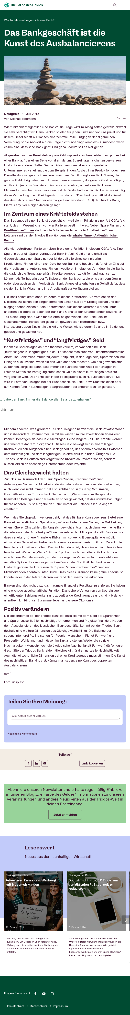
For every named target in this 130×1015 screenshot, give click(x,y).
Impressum (60, 1006)
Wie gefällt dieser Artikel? (30, 716)
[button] (126, 919)
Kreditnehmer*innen (19, 230)
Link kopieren (92, 763)
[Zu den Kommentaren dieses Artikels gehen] (124, 118)
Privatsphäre (14, 1006)
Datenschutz (38, 1006)
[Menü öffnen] (123, 5)
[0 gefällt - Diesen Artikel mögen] (118, 118)
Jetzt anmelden (65, 814)
